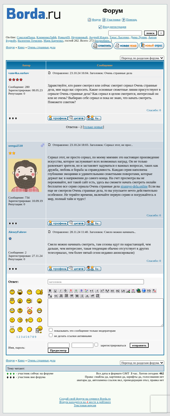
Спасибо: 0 (154, 110)
